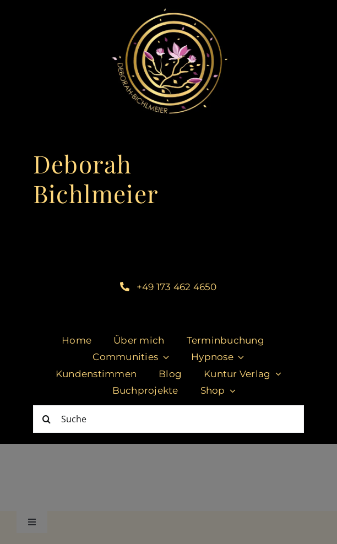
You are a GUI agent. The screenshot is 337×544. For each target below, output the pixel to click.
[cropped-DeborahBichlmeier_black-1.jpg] (168, 10)
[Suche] (168, 419)
